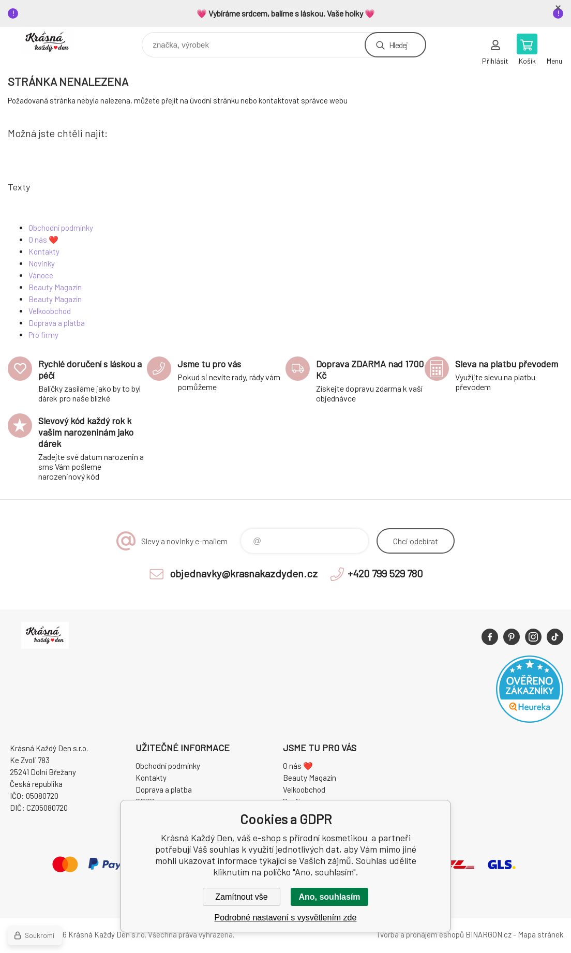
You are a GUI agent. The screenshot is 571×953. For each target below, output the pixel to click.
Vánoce (40, 275)
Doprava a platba (56, 322)
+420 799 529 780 (385, 573)
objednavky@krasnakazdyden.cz (244, 573)
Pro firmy (43, 334)
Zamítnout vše (241, 896)
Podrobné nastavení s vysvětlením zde (286, 917)
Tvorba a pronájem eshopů (420, 934)
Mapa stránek (540, 934)
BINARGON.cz (488, 934)
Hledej (398, 45)
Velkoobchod (49, 311)
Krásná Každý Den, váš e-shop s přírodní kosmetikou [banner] (53, 42)
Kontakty (43, 251)
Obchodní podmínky (60, 227)
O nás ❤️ (43, 239)
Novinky (41, 263)
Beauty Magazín (55, 287)
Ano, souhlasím (329, 896)
